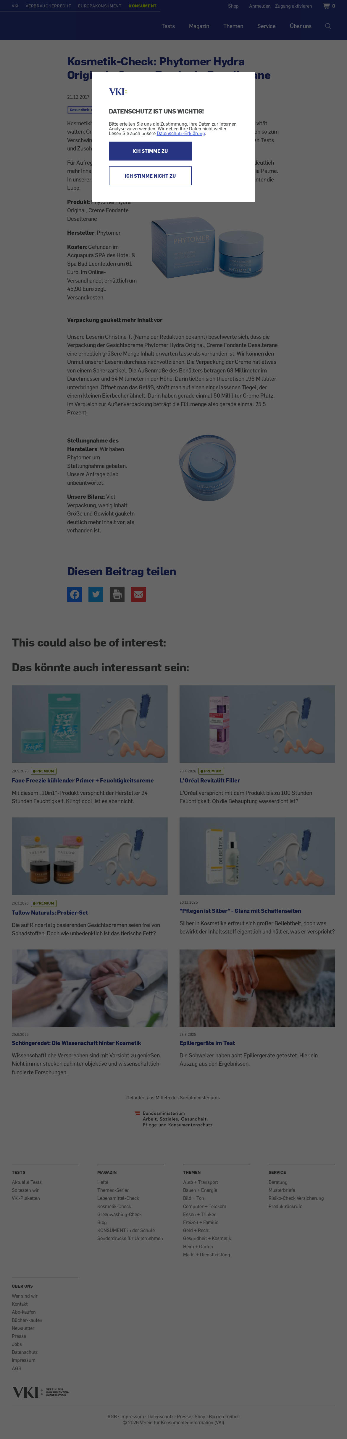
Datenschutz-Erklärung (181, 133)
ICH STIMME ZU (150, 151)
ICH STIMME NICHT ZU (150, 176)
